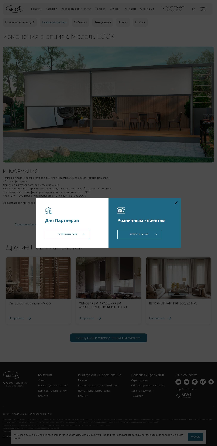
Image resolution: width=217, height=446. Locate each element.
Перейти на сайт (67, 234)
